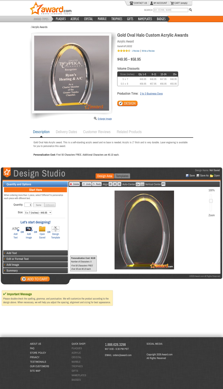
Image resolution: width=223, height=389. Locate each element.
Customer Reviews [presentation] (97, 131)
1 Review (135, 50)
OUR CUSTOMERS (39, 366)
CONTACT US (138, 3)
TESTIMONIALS (38, 362)
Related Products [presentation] (129, 131)
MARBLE (76, 362)
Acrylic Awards (39, 27)
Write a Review (148, 50)
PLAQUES (77, 348)
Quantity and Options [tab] (17, 184)
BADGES (76, 380)
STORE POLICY (38, 353)
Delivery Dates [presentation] (66, 131)
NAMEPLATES (79, 375)
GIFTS (75, 371)
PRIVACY (34, 357)
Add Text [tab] (10, 253)
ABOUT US (35, 344)
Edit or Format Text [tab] (16, 259)
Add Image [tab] (11, 265)
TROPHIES (77, 366)
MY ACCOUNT (158, 3)
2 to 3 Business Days (151, 93)
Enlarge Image (105, 118)
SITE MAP (35, 371)
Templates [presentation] (122, 176)
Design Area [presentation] (104, 176)
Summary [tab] (10, 270)
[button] (38, 204)
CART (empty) (178, 3)
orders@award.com (122, 355)
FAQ (32, 348)
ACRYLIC (76, 353)
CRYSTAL (76, 357)
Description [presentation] (41, 131)
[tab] (41, 131)
